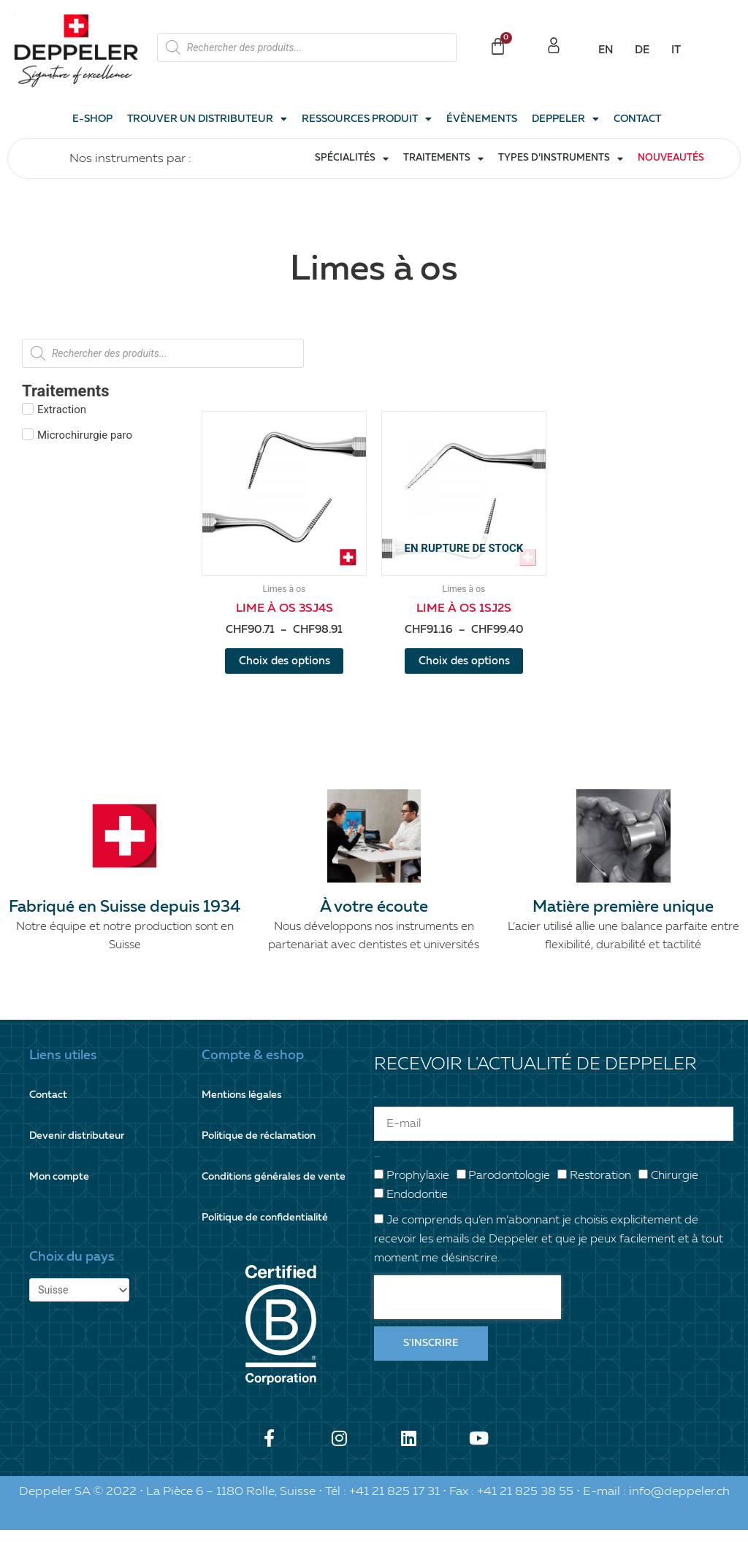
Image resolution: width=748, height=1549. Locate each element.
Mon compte (61, 1195)
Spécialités (352, 159)
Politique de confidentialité (270, 1236)
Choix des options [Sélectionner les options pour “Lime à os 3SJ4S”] (284, 671)
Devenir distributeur (80, 1154)
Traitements (443, 159)
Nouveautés (671, 158)
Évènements (481, 119)
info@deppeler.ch (679, 1510)
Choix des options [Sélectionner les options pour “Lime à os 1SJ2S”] (464, 671)
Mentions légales (245, 1113)
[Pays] (83, 1310)
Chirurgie (674, 1195)
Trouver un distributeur (207, 119)
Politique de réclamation (264, 1154)
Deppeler (565, 119)
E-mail (375, 1115)
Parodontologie (509, 1195)
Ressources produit (367, 119)
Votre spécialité (377, 1175)
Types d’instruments (560, 159)
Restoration (600, 1195)
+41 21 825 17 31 (394, 1510)
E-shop (92, 119)
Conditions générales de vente (279, 1195)
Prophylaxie (417, 1195)
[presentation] (467, 1316)
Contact (637, 119)
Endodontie (417, 1214)
